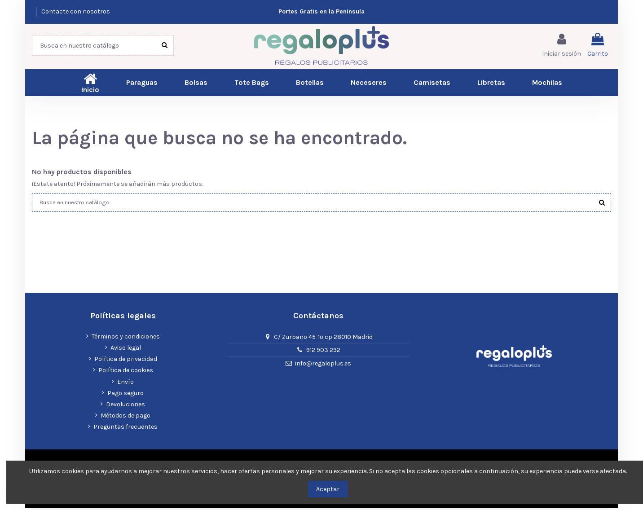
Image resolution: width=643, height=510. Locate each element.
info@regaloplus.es (323, 365)
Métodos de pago (125, 417)
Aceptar (327, 489)
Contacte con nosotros (75, 11)
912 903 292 (323, 352)
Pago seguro (125, 395)
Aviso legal (125, 349)
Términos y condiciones (126, 338)
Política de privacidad (125, 361)
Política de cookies (125, 372)
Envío (125, 383)
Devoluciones (125, 406)
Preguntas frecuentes (125, 429)
